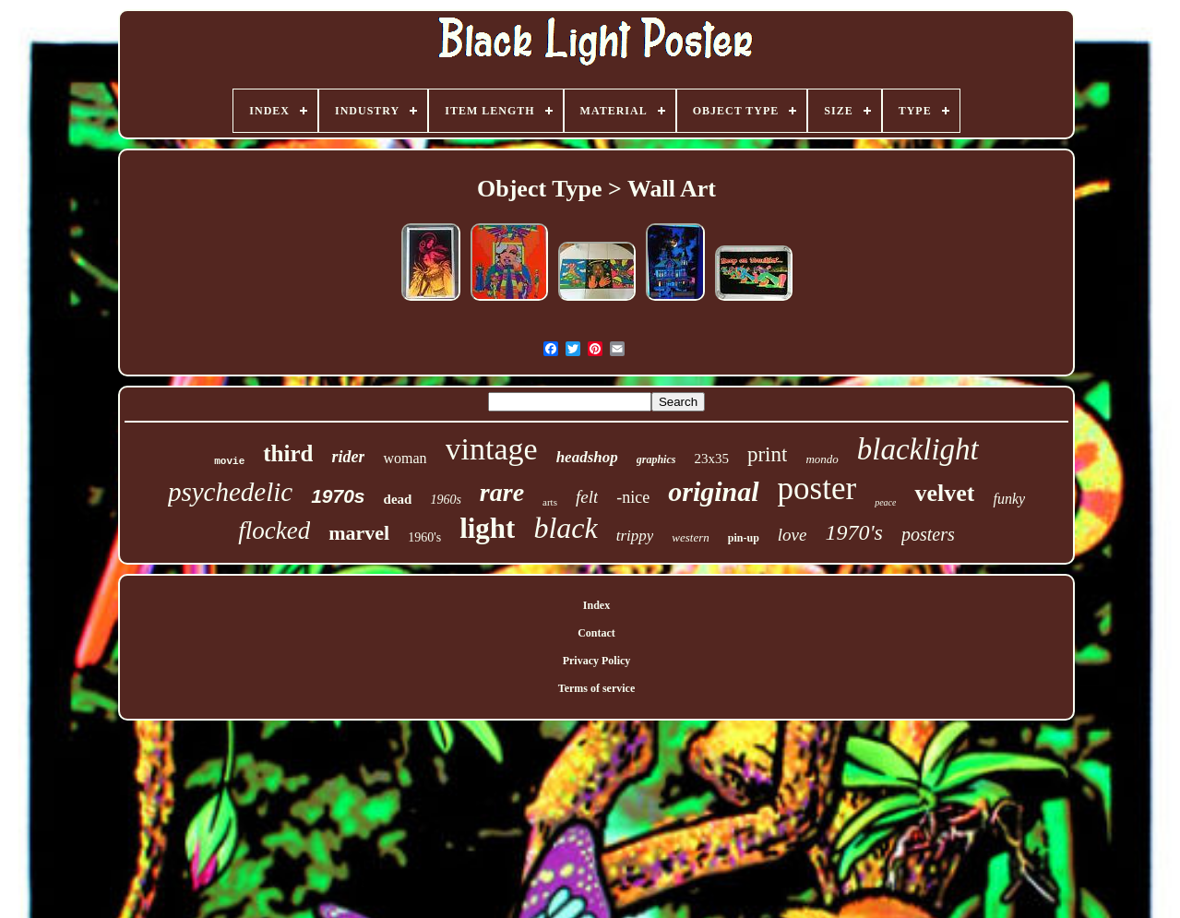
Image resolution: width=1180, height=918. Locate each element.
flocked (274, 530)
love (792, 534)
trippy (635, 535)
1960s (445, 500)
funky (1009, 499)
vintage (492, 449)
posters (928, 534)
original (713, 491)
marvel (358, 532)
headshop (587, 457)
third (288, 453)
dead (398, 499)
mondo (821, 459)
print (767, 454)
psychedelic (230, 492)
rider (347, 456)
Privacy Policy (597, 660)
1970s (337, 496)
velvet (944, 493)
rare (502, 492)
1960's (424, 537)
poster (817, 489)
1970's (853, 532)
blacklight (918, 449)
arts (549, 501)
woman (404, 458)
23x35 (711, 458)
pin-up (743, 537)
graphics (656, 459)
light (487, 528)
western (690, 537)
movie (229, 461)
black (565, 527)
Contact (596, 632)
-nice (633, 497)
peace (885, 502)
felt (587, 497)
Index (596, 605)
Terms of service (597, 688)
